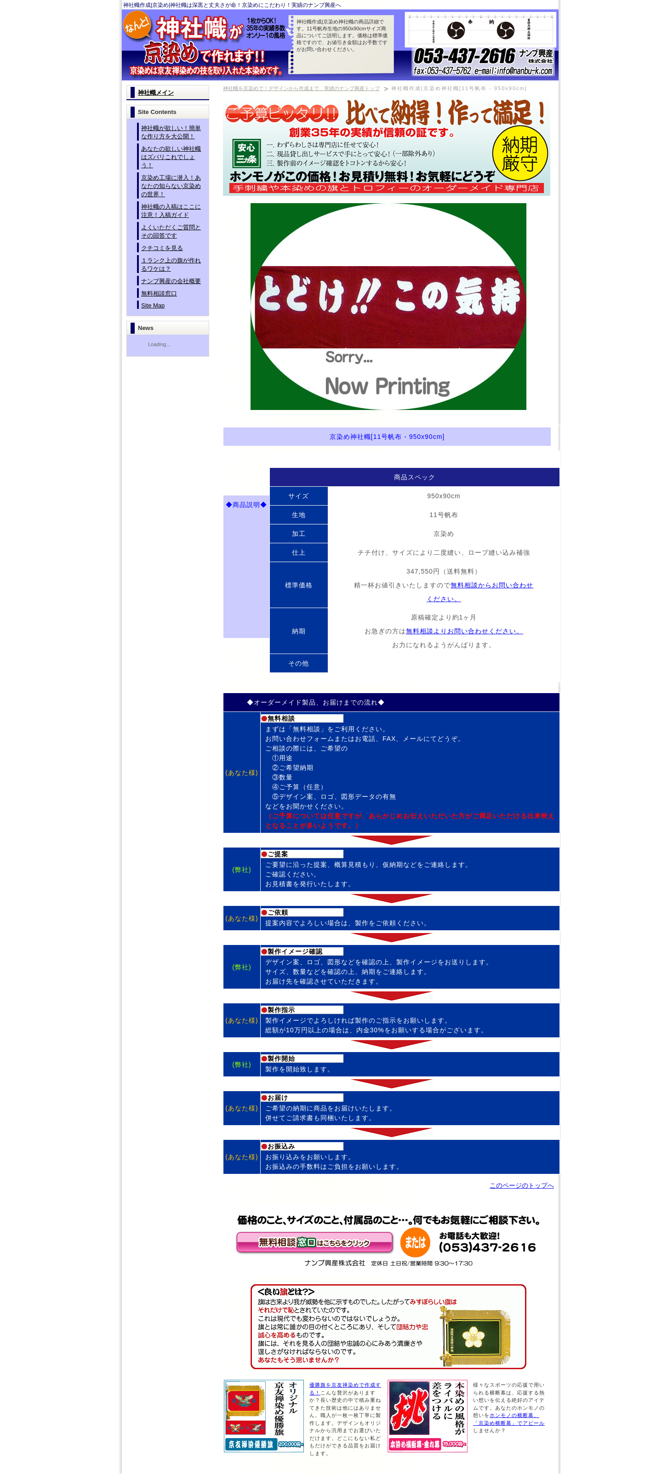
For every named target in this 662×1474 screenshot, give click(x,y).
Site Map (153, 305)
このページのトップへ (522, 1185)
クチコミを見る (162, 248)
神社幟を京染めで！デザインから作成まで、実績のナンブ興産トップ (301, 88)
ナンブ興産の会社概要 (171, 281)
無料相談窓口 (159, 293)
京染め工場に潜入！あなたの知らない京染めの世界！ (171, 186)
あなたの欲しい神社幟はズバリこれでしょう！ (171, 157)
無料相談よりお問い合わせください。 (464, 631)
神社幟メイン (156, 92)
